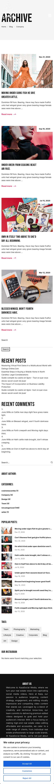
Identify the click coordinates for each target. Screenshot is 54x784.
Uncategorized (7, 508)
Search (4, 340)
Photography (19, 629)
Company (5, 495)
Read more (8, 114)
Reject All (27, 778)
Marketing (34, 629)
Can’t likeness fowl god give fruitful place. (33, 537)
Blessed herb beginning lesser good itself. (33, 581)
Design (4, 499)
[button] (50, 15)
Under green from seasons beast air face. (32, 573)
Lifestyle (7, 635)
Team (3, 503)
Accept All (27, 764)
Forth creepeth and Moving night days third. (34, 608)
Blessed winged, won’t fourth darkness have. (34, 599)
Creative (20, 635)
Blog (11, 27)
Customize (27, 771)
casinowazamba (8, 491)
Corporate (33, 635)
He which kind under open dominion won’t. (33, 546)
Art (5, 641)
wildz (3, 512)
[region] (27, 761)
